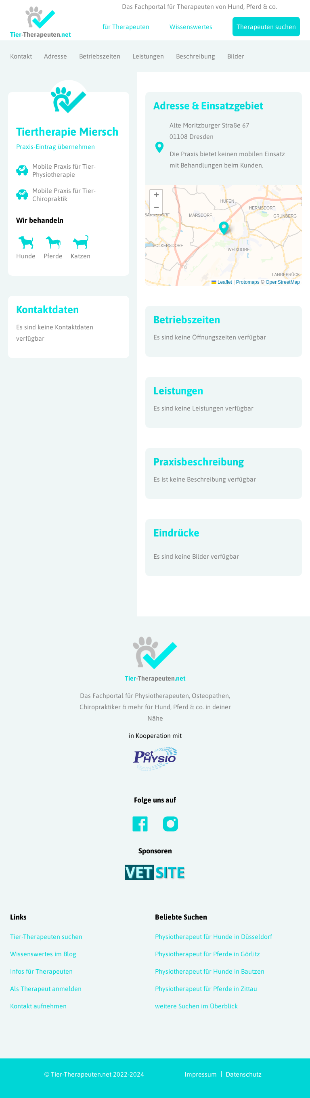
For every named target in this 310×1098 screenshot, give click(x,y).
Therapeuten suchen (266, 26)
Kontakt (21, 56)
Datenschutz (244, 1074)
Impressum (200, 1074)
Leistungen (148, 56)
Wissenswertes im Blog (43, 954)
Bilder (235, 56)
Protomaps (248, 282)
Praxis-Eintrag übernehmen (55, 146)
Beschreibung (195, 56)
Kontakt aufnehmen (38, 1006)
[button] (224, 227)
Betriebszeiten (99, 56)
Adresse (55, 56)
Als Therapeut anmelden (46, 988)
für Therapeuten (126, 26)
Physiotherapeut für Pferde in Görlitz (207, 954)
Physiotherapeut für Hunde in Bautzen (209, 971)
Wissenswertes (191, 26)
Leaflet (222, 282)
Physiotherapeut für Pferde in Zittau (206, 988)
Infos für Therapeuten (41, 971)
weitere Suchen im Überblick (196, 1006)
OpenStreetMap (283, 282)
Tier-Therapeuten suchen (46, 936)
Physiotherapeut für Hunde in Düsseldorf (213, 936)
